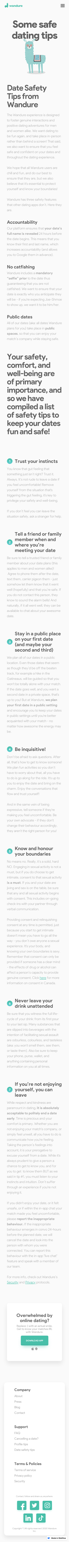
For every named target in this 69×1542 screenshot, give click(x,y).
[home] (13, 5)
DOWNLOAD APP (34, 1340)
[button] (63, 4)
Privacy (30, 1282)
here (43, 978)
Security (12, 1282)
